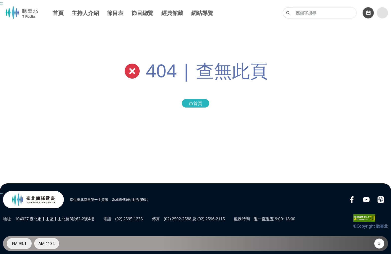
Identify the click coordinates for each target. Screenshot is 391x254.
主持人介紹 (85, 12)
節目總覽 (142, 12)
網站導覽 (202, 12)
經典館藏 (172, 12)
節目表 (115, 12)
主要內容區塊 (2, 2)
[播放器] (379, 244)
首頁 (58, 12)
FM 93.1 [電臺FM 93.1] (19, 243)
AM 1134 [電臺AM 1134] (46, 243)
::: (1, 3)
